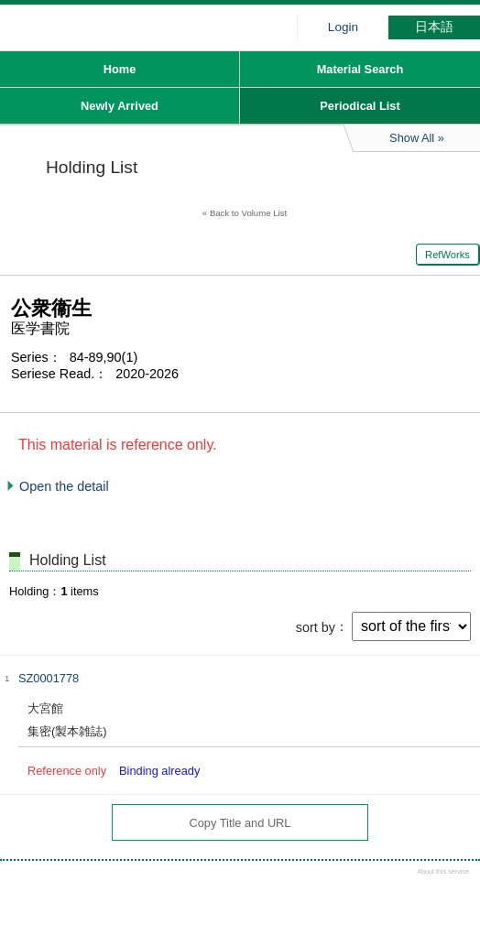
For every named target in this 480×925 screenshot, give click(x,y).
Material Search (360, 69)
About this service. (444, 871)
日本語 (434, 27)
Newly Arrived (119, 106)
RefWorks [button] (447, 254)
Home (120, 69)
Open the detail (64, 486)
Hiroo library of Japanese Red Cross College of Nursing (137, 32)
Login (343, 27)
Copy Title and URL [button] (240, 823)
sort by (315, 626)
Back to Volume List (248, 213)
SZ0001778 (48, 678)
